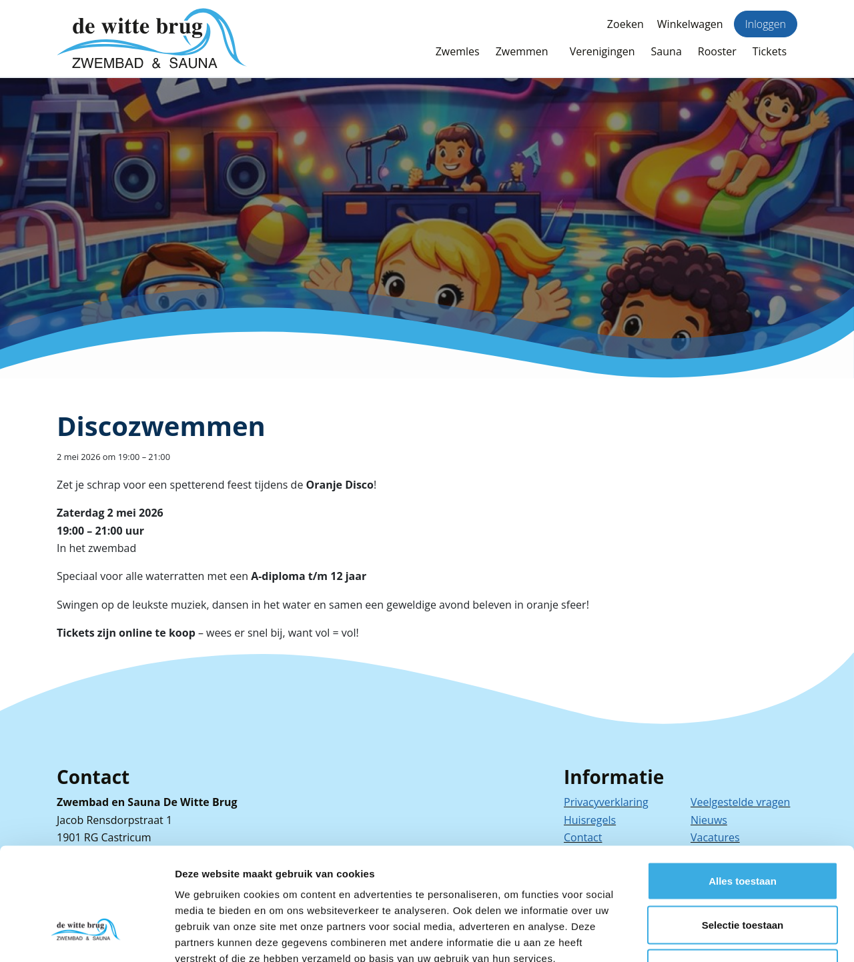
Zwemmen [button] (522, 51)
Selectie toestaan (743, 831)
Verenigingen (602, 51)
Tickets (770, 51)
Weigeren (742, 874)
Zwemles (458, 51)
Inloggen (765, 24)
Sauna (666, 51)
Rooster (717, 51)
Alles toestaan (743, 787)
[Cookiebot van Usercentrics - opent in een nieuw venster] (86, 936)
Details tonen (721, 935)
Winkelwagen (690, 24)
